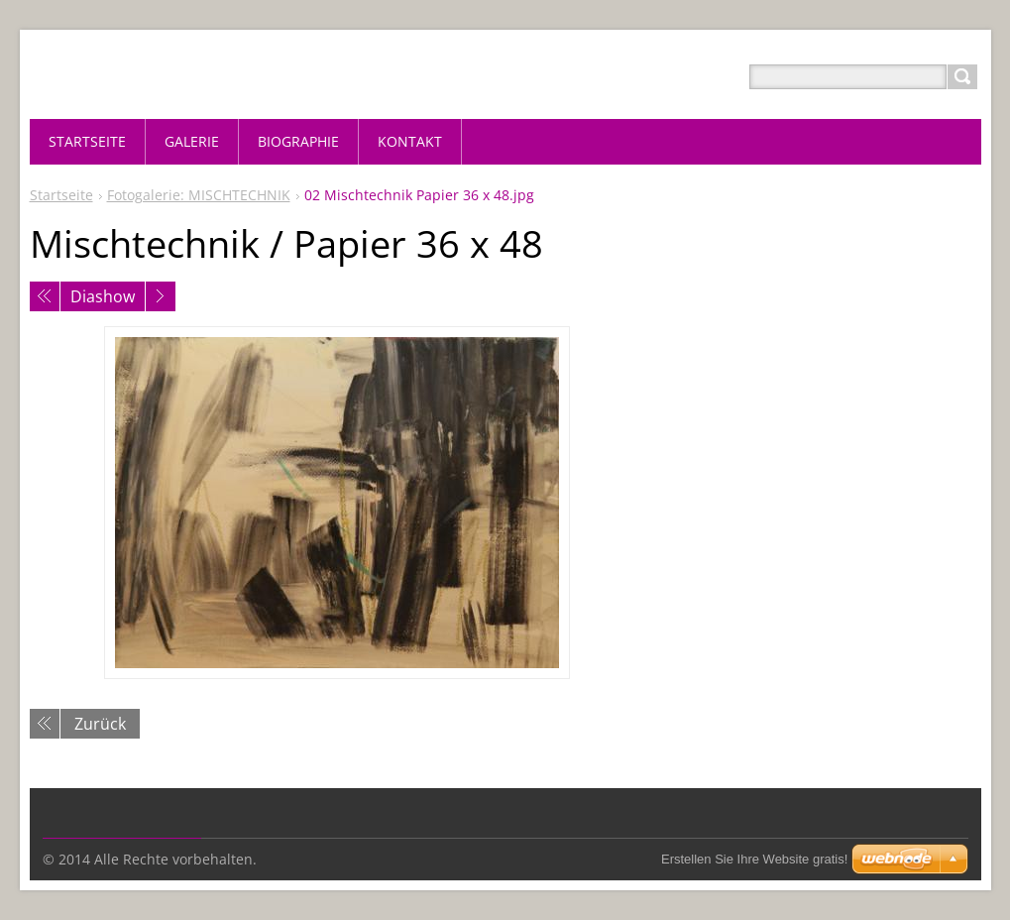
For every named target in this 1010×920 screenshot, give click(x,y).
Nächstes (160, 296)
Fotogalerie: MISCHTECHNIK (198, 194)
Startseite (61, 194)
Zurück (100, 724)
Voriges (44, 296)
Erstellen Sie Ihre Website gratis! (754, 859)
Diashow (102, 296)
